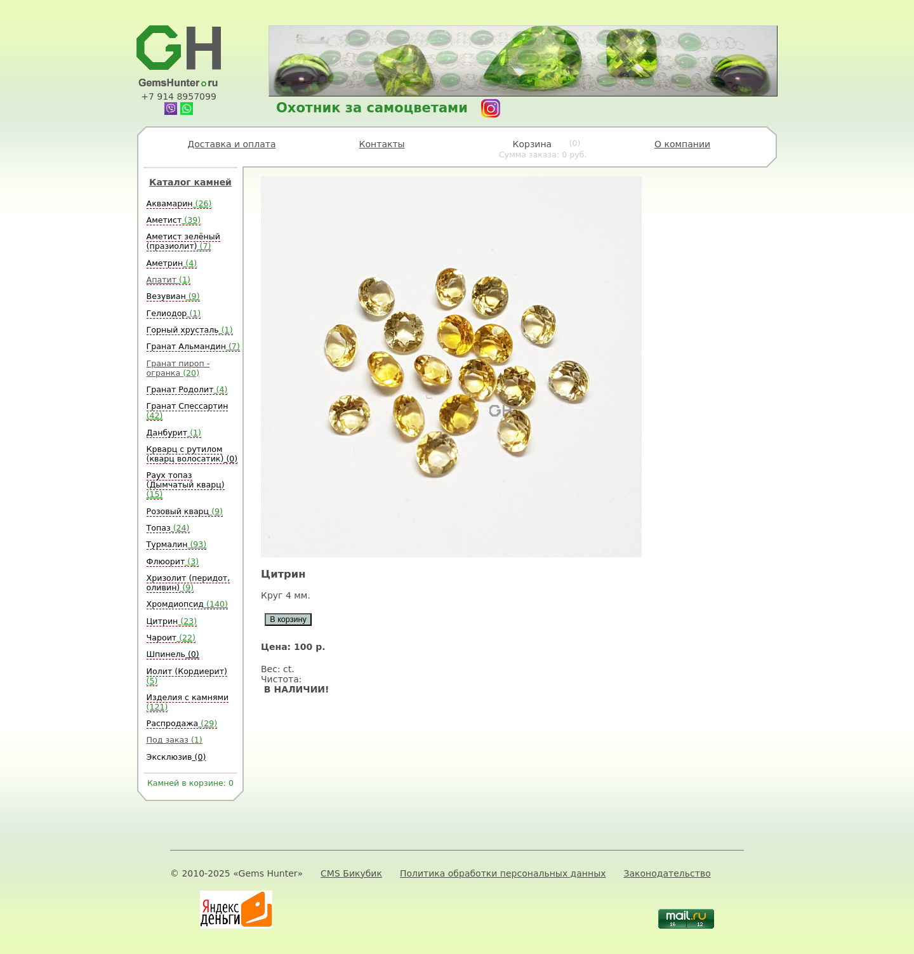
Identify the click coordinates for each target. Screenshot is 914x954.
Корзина (543, 149)
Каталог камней (190, 182)
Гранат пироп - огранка (178, 368)
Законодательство (667, 873)
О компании (682, 144)
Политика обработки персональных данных (503, 873)
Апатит (168, 279)
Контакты (382, 144)
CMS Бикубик (351, 873)
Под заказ (174, 740)
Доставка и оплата (231, 144)
